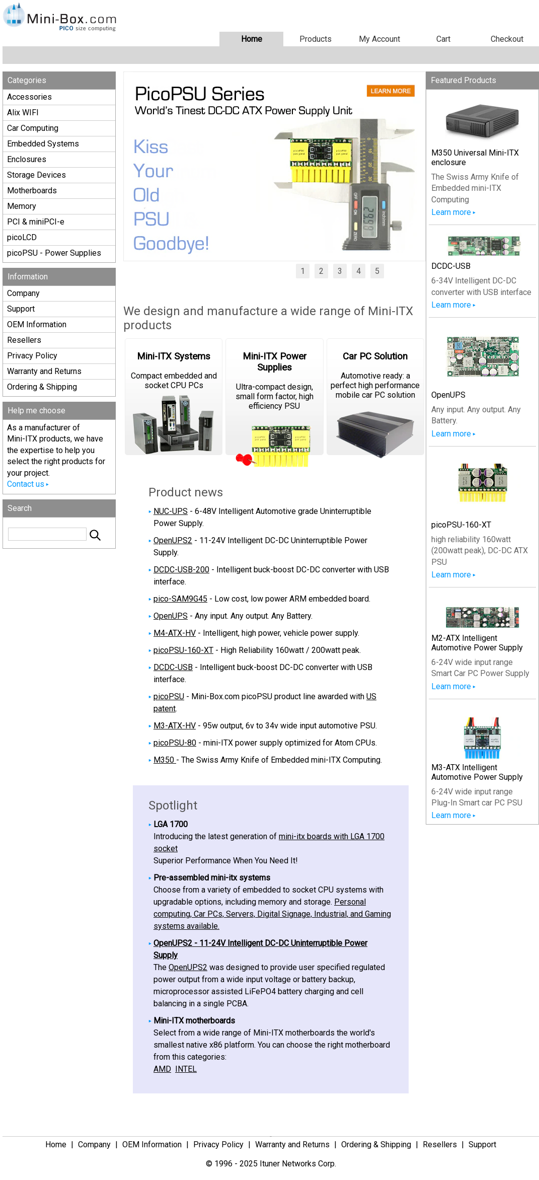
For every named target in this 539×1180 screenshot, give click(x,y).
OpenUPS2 (172, 540)
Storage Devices (36, 175)
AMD (162, 1069)
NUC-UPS (170, 511)
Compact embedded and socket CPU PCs (173, 403)
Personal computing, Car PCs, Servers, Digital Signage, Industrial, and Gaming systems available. (272, 914)
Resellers (24, 340)
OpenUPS (170, 616)
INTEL (186, 1069)
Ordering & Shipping (42, 387)
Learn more (451, 212)
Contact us (25, 484)
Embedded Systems (43, 144)
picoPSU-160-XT (183, 650)
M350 (164, 760)
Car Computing (32, 128)
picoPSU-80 (174, 743)
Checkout (507, 39)
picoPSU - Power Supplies (54, 253)
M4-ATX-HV (174, 633)
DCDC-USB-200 (181, 569)
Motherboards (32, 190)
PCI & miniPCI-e (35, 222)
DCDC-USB (173, 667)
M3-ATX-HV (174, 725)
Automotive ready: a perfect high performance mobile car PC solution (375, 403)
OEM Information (36, 324)
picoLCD (22, 237)
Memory (21, 206)
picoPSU (168, 696)
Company (23, 293)
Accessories (29, 97)
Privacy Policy (32, 355)
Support (21, 309)
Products (315, 39)
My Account (379, 39)
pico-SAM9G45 (180, 599)
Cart (443, 39)
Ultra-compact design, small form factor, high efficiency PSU (274, 403)
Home (251, 39)
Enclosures (26, 159)
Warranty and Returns (44, 371)
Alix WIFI (23, 112)
